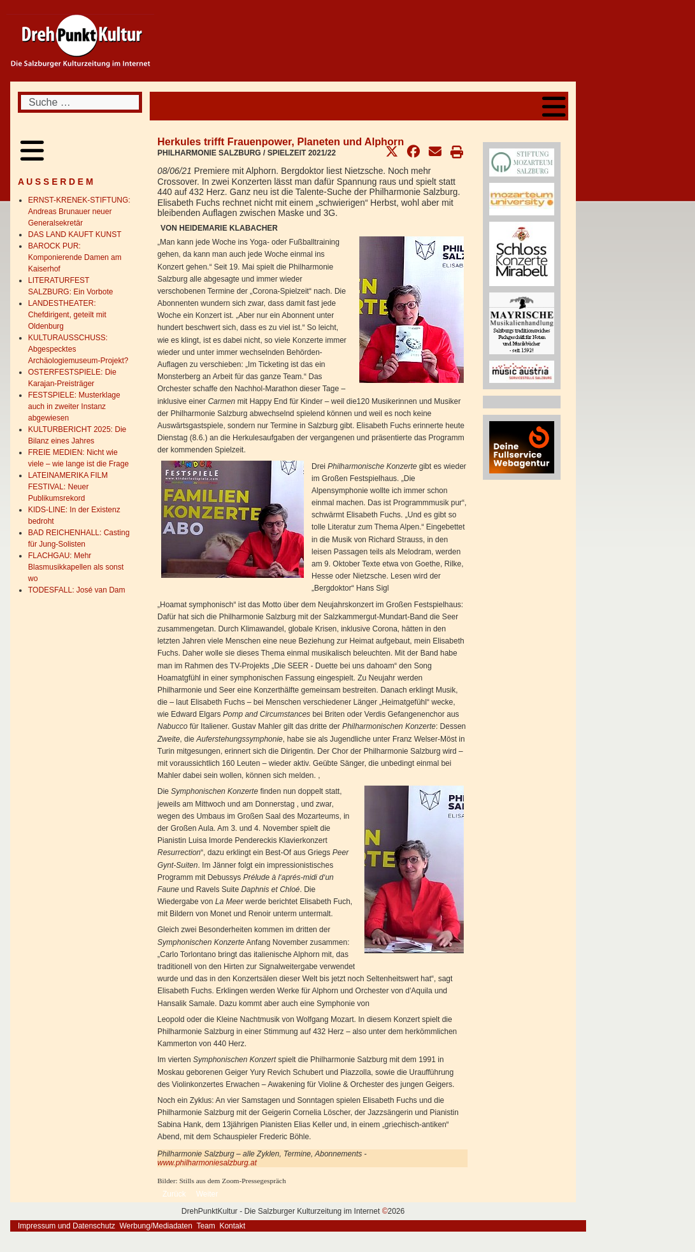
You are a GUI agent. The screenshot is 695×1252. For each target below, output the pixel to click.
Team (205, 1225)
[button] (391, 151)
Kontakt (232, 1225)
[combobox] (80, 102)
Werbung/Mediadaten (155, 1225)
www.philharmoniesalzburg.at (207, 1162)
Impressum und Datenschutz (66, 1225)
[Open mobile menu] (554, 106)
